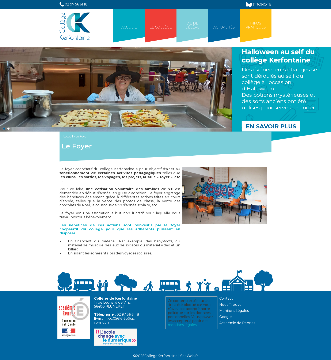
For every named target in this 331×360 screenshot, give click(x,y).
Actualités (224, 27)
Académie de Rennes (237, 323)
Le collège (161, 27)
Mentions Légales (234, 311)
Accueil (129, 27)
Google (225, 317)
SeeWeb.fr (189, 356)
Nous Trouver (231, 305)
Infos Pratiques (256, 25)
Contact (226, 298)
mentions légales (182, 325)
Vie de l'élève (192, 25)
